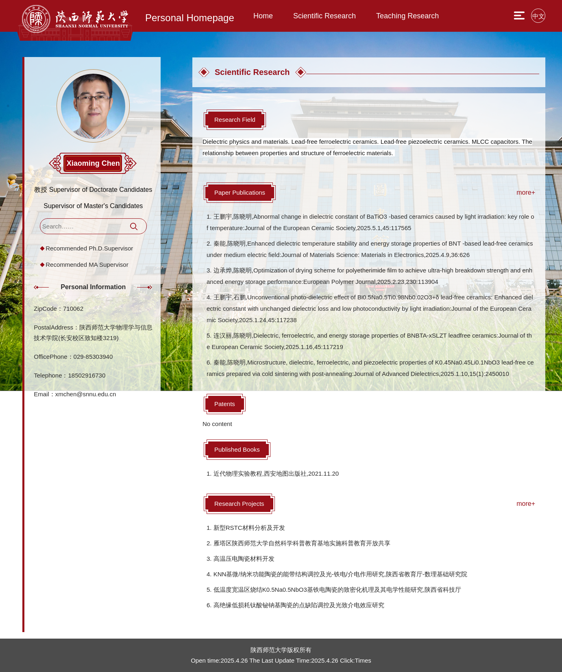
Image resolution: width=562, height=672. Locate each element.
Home (263, 16)
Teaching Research (407, 16)
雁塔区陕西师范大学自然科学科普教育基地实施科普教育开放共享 (301, 543)
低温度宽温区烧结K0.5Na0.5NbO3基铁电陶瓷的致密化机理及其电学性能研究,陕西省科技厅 (337, 589)
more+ (525, 192)
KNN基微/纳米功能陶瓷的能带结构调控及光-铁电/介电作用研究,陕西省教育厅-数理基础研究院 (340, 574)
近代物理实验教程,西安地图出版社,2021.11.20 (276, 473)
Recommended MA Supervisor (87, 264)
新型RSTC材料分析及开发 (249, 527)
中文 (538, 16)
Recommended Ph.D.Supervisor (89, 248)
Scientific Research (324, 16)
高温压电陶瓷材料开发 (243, 558)
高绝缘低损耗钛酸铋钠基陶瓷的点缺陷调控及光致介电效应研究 (298, 605)
